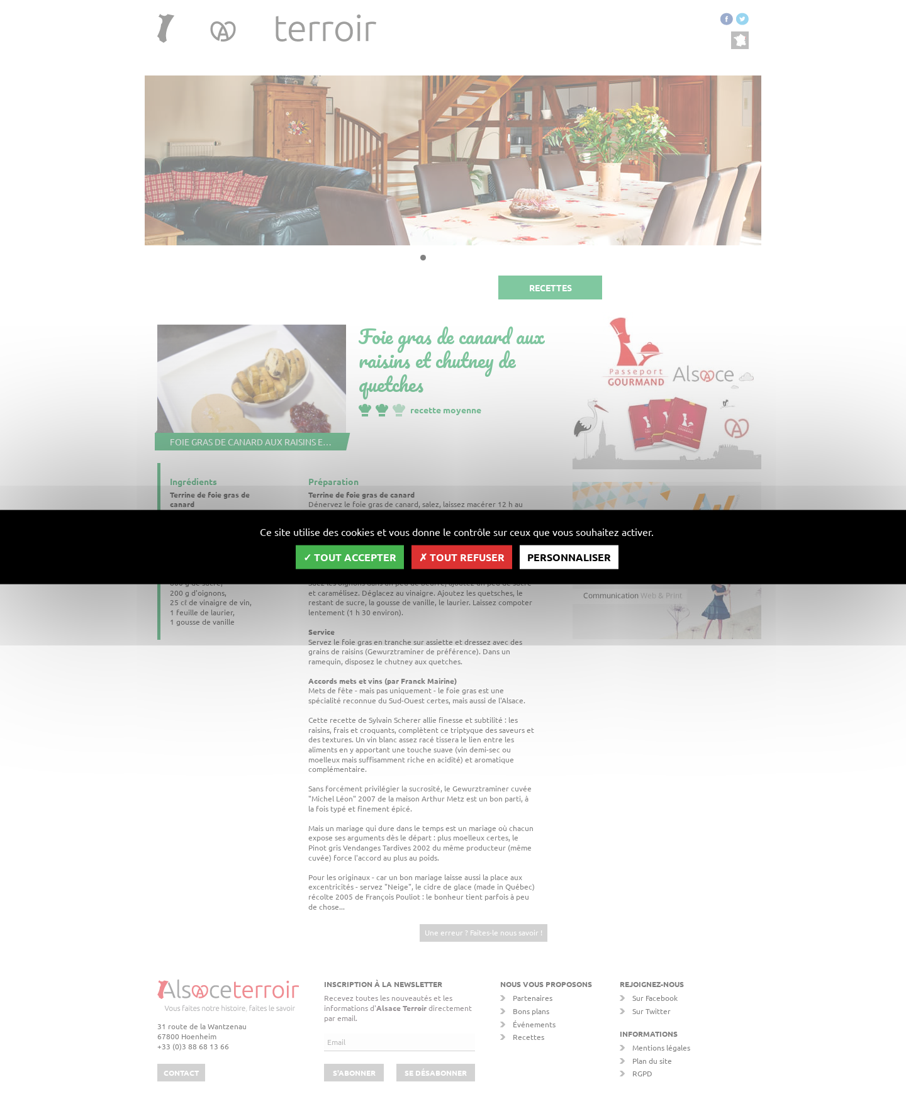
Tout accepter (349, 557)
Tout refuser (462, 557)
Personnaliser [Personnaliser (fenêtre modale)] (569, 557)
